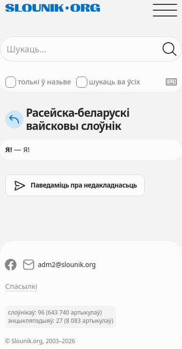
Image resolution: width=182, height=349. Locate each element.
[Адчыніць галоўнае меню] (165, 10)
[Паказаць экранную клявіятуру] (171, 82)
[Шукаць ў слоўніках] (169, 49)
